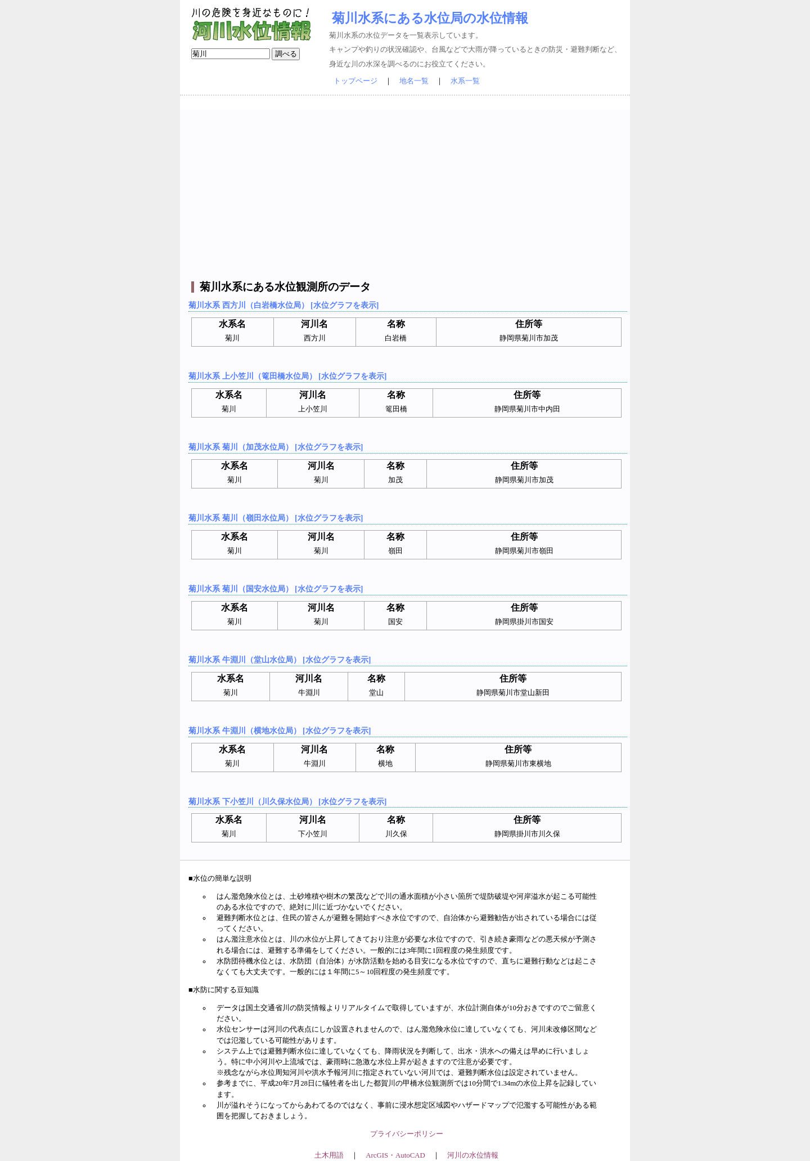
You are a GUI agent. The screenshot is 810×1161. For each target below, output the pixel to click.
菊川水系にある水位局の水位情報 (430, 18)
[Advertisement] (406, 188)
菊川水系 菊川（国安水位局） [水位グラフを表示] (275, 588)
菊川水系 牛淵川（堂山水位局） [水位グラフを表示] (279, 659)
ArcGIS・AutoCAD (395, 1155)
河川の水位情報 (472, 1155)
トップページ (355, 81)
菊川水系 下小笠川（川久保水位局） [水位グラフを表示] (287, 801)
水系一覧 (465, 81)
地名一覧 (414, 81)
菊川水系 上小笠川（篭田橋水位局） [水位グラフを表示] (287, 375)
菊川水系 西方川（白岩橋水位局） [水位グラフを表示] (283, 305)
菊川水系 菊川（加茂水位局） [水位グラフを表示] (275, 446)
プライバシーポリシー (406, 1134)
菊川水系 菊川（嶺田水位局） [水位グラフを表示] (275, 517)
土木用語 (329, 1155)
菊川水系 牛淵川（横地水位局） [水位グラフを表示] (279, 730)
